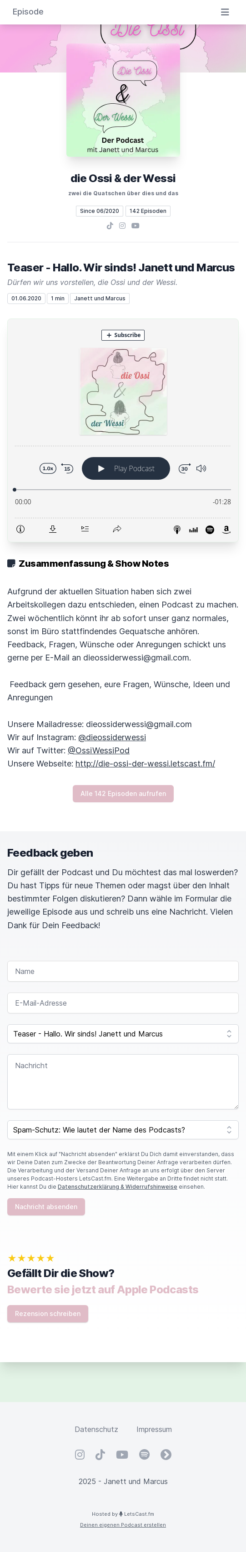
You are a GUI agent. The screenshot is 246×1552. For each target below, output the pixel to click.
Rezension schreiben (47, 1313)
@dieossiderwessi (112, 737)
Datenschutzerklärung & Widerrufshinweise (117, 1186)
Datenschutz (96, 1429)
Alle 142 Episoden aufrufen (123, 793)
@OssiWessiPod (99, 750)
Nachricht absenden (46, 1206)
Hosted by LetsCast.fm (123, 1514)
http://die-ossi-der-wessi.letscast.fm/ (145, 763)
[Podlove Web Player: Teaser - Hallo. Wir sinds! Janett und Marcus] (123, 430)
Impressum (154, 1429)
